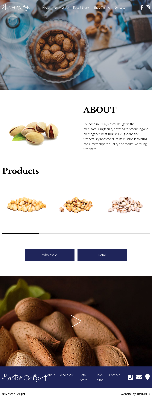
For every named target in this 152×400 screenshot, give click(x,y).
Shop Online (101, 8)
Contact (119, 8)
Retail (100, 255)
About (46, 8)
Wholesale (62, 8)
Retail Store (81, 8)
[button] (20, 233)
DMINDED (143, 394)
